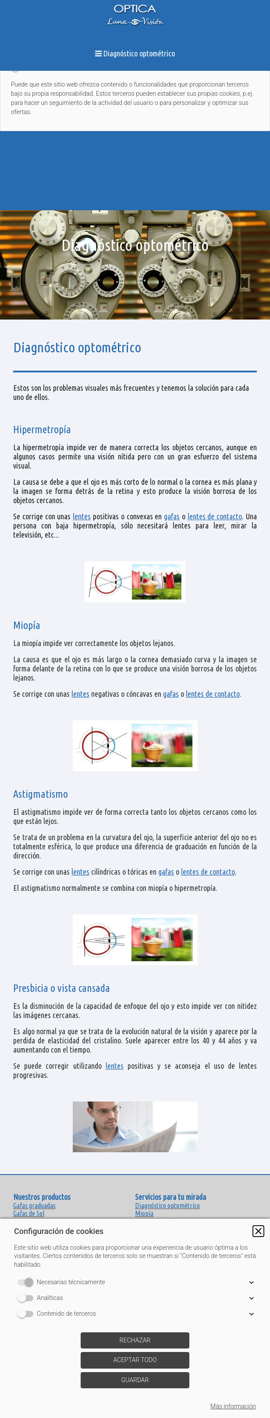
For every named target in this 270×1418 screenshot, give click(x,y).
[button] (258, 1231)
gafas (172, 516)
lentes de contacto (215, 516)
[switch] (27, 1282)
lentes (82, 516)
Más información (233, 1406)
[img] (135, 265)
